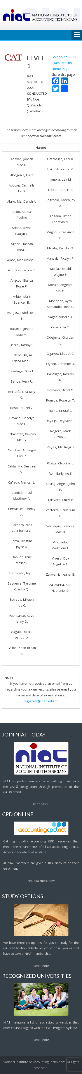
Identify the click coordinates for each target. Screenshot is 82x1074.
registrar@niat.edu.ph (41, 701)
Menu (77, 35)
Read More (41, 804)
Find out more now (41, 881)
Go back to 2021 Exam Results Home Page (63, 63)
